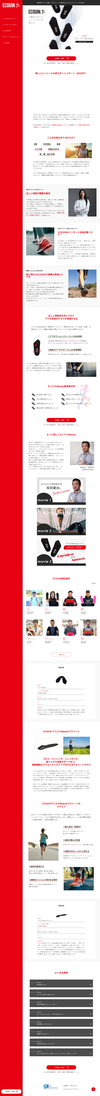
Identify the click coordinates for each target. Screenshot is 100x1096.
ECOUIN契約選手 (7, 30)
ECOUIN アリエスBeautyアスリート (11, 36)
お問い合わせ (73, 1085)
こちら (77, 63)
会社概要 (65, 1085)
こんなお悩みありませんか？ (10, 18)
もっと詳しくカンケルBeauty (10, 24)
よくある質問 (6, 43)
